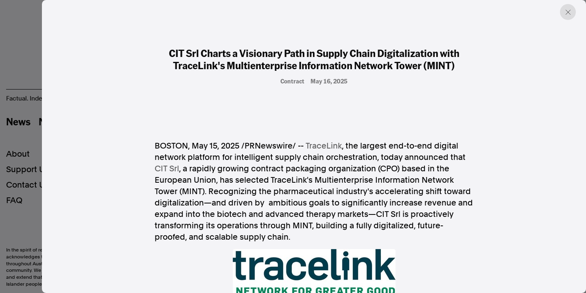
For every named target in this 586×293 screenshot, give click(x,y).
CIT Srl (167, 168)
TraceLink (324, 146)
